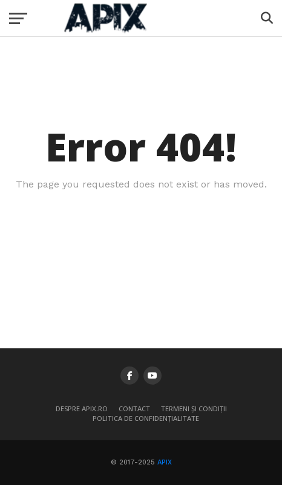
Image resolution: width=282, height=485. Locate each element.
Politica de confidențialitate (146, 418)
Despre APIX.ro (82, 408)
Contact (134, 408)
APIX (164, 462)
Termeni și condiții (194, 408)
